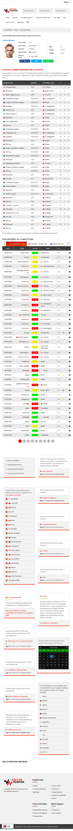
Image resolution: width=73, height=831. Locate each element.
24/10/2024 (8, 404)
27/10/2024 (8, 399)
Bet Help (36, 792)
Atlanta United (23, 262)
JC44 (10, 525)
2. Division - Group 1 (11, 205)
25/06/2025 (8, 295)
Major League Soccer (11, 95)
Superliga (7, 106)
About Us (16, 2)
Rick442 (11, 508)
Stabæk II (47, 205)
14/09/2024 (8, 435)
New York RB (46, 295)
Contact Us (38, 2)
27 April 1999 (33, 56)
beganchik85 (12, 580)
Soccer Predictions (40, 789)
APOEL (44, 370)
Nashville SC (46, 310)
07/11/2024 (8, 385)
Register (66, 3)
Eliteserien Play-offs (11, 213)
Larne (45, 417)
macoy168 (12, 503)
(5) (38, 244)
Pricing (15, 17)
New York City (23, 286)
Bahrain (43, 752)
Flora (43, 577)
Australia (44, 739)
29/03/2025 (8, 347)
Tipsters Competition (43, 17)
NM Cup (7, 125)
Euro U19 (7, 217)
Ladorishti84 (12, 563)
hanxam (11, 538)
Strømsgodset (24, 366)
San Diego (24, 277)
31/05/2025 (8, 299)
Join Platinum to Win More (49, 623)
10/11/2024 (8, 379)
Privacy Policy (38, 816)
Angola (43, 713)
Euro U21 (7, 179)
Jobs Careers (56, 813)
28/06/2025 (8, 291)
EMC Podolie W (46, 471)
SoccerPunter (8, 30)
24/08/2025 (8, 262)
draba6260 (12, 499)
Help (64, 17)
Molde (46, 102)
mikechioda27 (13, 555)
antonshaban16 (13, 542)
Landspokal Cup (9, 133)
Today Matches (57, 792)
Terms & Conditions (40, 813)
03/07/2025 (8, 286)
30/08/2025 (8, 257)
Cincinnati (45, 319)
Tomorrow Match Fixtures (15, 473)
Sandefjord (44, 408)
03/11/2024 (8, 390)
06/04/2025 (8, 342)
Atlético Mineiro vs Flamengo (18, 696)
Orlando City (23, 357)
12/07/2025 (8, 282)
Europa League (9, 186)
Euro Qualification (10, 121)
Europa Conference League (13, 102)
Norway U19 (48, 217)
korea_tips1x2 (13, 550)
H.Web (43, 596)
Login (59, 2)
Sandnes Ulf (25, 395)
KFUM (27, 426)
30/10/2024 (8, 395)
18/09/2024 (8, 431)
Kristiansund (45, 253)
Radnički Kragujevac (48, 498)
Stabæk (46, 198)
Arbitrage (20, 22)
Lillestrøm (26, 413)
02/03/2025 (8, 357)
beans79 (11, 572)
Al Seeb (44, 551)
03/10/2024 (8, 417)
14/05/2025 (8, 319)
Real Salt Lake (22, 337)
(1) (56, 244)
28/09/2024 (8, 422)
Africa (43, 696)
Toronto (47, 87)
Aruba (43, 731)
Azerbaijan (44, 748)
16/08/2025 (8, 266)
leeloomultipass (13, 576)
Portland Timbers (48, 291)
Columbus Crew (47, 266)
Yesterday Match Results (15, 469)
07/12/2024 (8, 361)
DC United (45, 324)
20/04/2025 (8, 337)
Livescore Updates (13, 460)
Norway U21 (47, 179)
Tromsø (43, 422)
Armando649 (13, 533)
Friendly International (11, 163)
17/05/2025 (8, 315)
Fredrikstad (25, 361)
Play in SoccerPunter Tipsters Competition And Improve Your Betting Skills (19, 613)
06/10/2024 (8, 413)
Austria (43, 743)
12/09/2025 (8, 253)
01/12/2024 (8, 366)
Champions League (11, 99)
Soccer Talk (10, 22)
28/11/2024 (8, 370)
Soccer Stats (56, 786)
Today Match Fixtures (14, 465)
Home (7, 17)
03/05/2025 (8, 328)
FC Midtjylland (48, 99)
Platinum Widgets (27, 17)
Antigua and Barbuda (48, 718)
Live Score (55, 789)
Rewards (47, 2)
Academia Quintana (48, 524)
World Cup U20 (9, 194)
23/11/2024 (8, 375)
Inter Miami (24, 342)
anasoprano (12, 546)
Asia (42, 735)
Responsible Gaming (40, 810)
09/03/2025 (8, 353)
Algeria (43, 705)
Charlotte (45, 299)
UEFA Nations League (11, 156)
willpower (11, 516)
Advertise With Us (27, 2)
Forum (54, 798)
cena (10, 512)
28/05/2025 (8, 305)
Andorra (44, 709)
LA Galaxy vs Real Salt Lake (17, 670)
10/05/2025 (8, 324)
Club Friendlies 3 (9, 114)
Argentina (44, 722)
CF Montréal (45, 257)
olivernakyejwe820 (13, 597)
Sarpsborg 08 (24, 379)
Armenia (44, 726)
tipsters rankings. (15, 495)
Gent (26, 404)
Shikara (11, 568)
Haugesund (25, 399)
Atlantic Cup (8, 110)
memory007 (12, 559)
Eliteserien (7, 91)
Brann (43, 375)
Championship (9, 87)
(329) (16, 244)
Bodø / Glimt (48, 91)
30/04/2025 (8, 333)
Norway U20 (48, 194)
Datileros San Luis (13, 730)
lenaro (10, 520)
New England (46, 328)
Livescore (56, 17)
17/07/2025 (8, 277)
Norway (46, 121)
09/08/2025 (8, 272)
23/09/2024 (8, 426)
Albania (43, 701)
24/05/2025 (8, 310)
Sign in (8, 646)
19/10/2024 (8, 408)
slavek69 (11, 529)
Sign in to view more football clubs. (18, 733)
